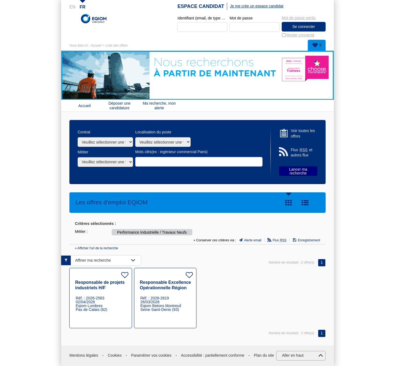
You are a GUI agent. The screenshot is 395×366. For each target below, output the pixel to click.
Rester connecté (300, 35)
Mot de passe (241, 18)
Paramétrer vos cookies (151, 355)
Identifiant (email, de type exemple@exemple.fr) (202, 18)
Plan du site (264, 355)
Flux (280, 240)
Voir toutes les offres (303, 133)
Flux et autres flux (301, 152)
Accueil (96, 45)
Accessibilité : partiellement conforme (212, 355)
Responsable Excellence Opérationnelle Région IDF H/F (165, 288)
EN (72, 7)
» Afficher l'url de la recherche (96, 248)
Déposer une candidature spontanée (119, 105)
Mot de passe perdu (299, 18)
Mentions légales (83, 355)
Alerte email (252, 240)
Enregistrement (309, 240)
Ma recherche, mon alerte (159, 105)
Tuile (288, 203)
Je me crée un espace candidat (256, 6)
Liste (305, 203)
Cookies (115, 355)
